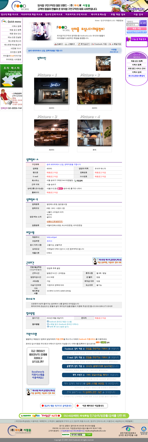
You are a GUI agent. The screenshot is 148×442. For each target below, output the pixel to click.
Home (97, 20)
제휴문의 (43, 421)
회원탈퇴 (128, 421)
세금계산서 (119, 421)
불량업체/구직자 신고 (64, 421)
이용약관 (34, 421)
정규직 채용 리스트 (81, 421)
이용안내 (110, 421)
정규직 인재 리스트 (98, 421)
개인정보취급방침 (23, 421)
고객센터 (51, 421)
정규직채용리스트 (108, 20)
